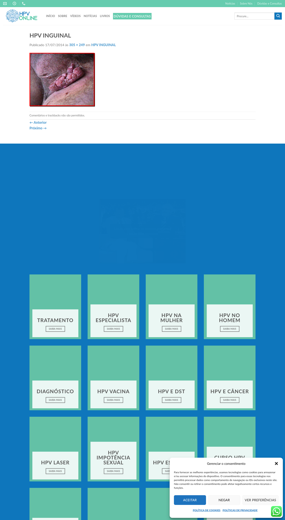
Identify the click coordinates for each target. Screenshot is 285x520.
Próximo (38, 128)
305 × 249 (77, 45)
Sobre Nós (246, 3)
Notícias (230, 3)
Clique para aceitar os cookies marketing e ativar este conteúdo (142, 231)
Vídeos (75, 16)
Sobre (62, 16)
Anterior (37, 122)
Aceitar (190, 500)
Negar (224, 500)
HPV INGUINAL (103, 45)
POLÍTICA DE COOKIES (206, 510)
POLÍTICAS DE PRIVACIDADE (240, 510)
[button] (276, 463)
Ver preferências (260, 500)
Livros (105, 16)
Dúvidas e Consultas (269, 3)
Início (50, 16)
